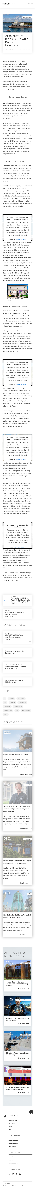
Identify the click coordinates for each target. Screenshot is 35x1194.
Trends (6, 714)
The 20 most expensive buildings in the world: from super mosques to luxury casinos (14, 636)
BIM (5, 702)
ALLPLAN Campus (13, 1140)
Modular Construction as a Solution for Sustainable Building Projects (17, 983)
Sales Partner (12, 1160)
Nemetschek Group (20, 1185)
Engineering (7, 706)
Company (12, 702)
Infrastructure (18, 706)
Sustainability (26, 710)
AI (4, 698)
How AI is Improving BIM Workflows (15, 754)
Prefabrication (27, 17)
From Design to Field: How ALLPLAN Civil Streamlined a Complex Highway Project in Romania (20, 601)
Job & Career (12, 1123)
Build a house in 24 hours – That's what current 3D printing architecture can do (15, 666)
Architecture (21, 698)
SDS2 (16, 710)
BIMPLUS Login (13, 1146)
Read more (24, 774)
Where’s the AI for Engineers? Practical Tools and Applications (14, 614)
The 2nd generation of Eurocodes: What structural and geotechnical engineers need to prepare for (16, 809)
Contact (11, 1157)
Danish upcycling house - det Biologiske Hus (14, 652)
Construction (22, 702)
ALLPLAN (11, 698)
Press (10, 1129)
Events (10, 1126)
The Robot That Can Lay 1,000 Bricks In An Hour (15, 681)
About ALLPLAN (13, 1120)
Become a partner (13, 1163)
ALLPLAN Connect (13, 1143)
